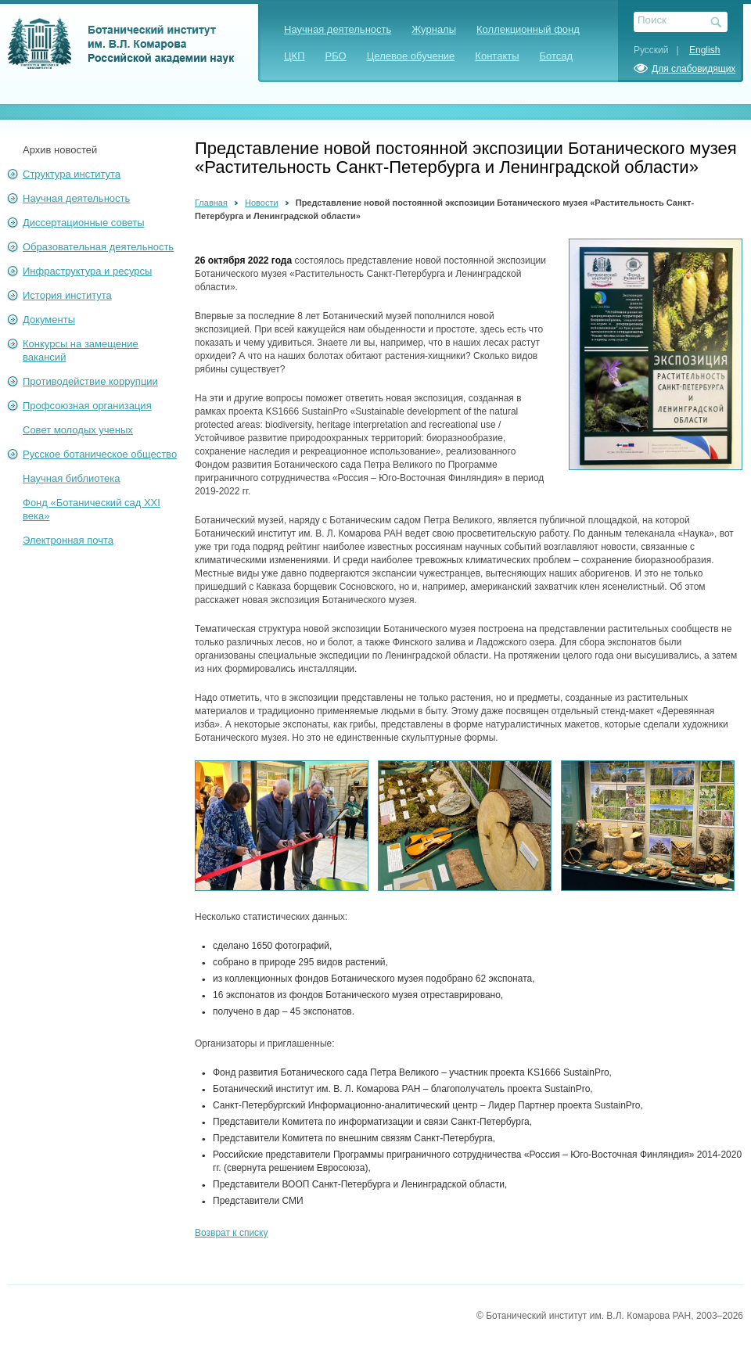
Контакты (497, 56)
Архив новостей (60, 150)
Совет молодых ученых (78, 430)
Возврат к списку (231, 1232)
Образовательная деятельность (98, 247)
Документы (49, 319)
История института (67, 295)
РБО (336, 56)
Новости (261, 202)
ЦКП (294, 56)
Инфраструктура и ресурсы (87, 271)
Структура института (71, 174)
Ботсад (556, 56)
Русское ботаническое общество (100, 454)
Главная (211, 202)
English (704, 50)
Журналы (433, 29)
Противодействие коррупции (90, 381)
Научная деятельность (337, 29)
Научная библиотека (71, 478)
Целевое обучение (411, 56)
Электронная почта (68, 540)
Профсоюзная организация (87, 405)
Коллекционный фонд (528, 29)
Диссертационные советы (84, 222)
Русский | (660, 50)
